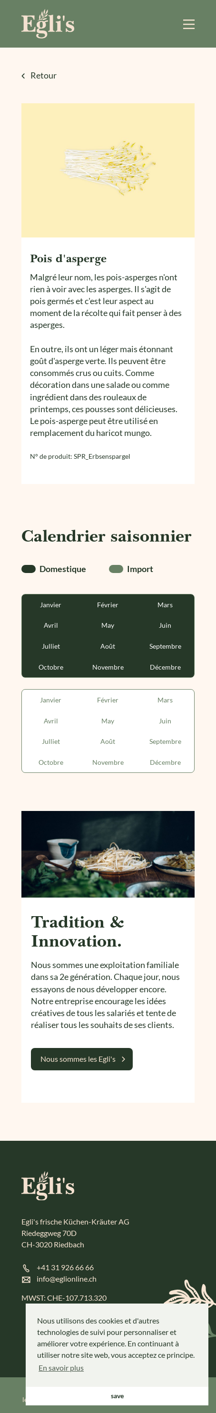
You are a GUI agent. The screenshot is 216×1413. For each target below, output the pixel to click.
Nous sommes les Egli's (78, 1058)
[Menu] (189, 24)
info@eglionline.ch (67, 1278)
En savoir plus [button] (61, 1367)
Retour (39, 75)
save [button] (117, 1396)
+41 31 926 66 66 (65, 1267)
